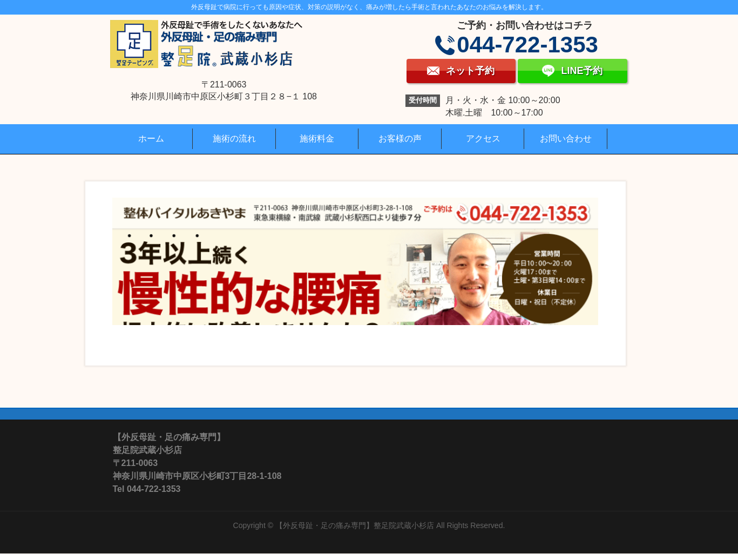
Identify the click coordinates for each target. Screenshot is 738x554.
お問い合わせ (566, 138)
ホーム (151, 138)
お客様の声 (400, 138)
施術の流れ (234, 138)
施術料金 (317, 138)
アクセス (483, 138)
